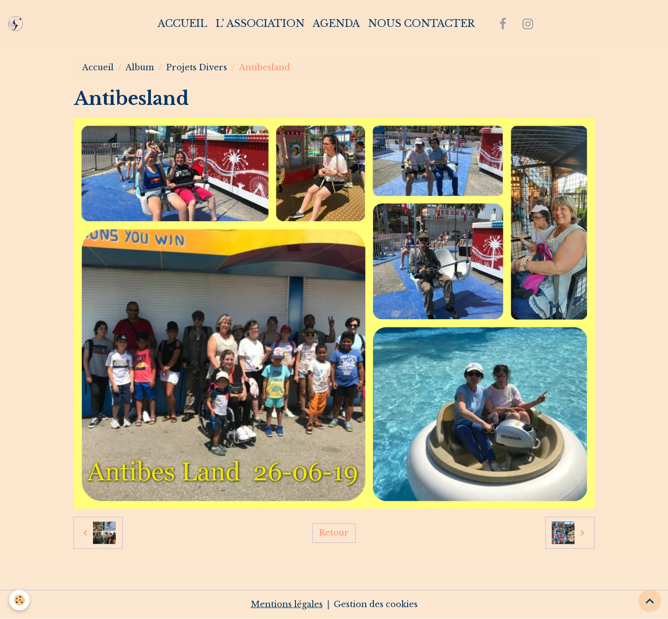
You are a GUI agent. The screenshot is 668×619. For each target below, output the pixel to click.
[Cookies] (19, 600)
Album (139, 67)
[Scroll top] (649, 600)
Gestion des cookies (376, 604)
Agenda (336, 23)
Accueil (182, 23)
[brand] (17, 23)
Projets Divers (196, 67)
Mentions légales (287, 604)
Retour (334, 533)
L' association (260, 23)
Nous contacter (421, 23)
